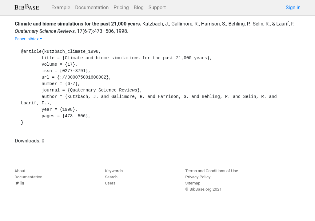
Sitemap (192, 183)
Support (157, 7)
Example (60, 7)
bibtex (34, 39)
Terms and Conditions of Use (211, 171)
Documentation (92, 7)
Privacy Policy (197, 177)
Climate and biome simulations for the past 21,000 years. (78, 24)
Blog (139, 7)
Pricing (121, 7)
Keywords (114, 171)
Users (110, 183)
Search (111, 177)
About (20, 171)
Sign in (293, 7)
